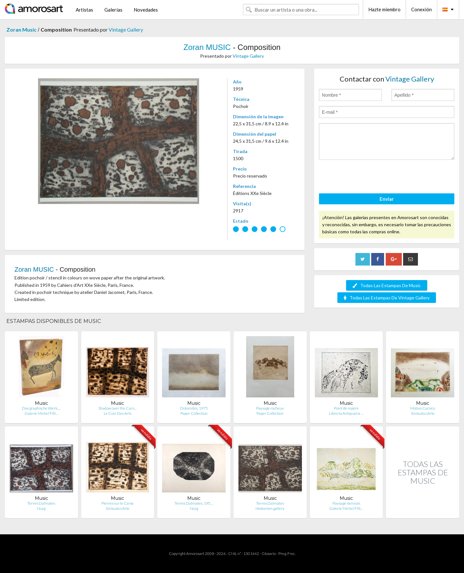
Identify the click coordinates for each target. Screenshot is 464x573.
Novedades (146, 10)
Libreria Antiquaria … (346, 413)
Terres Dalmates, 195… (194, 503)
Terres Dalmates (41, 503)
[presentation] (368, 177)
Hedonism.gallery (270, 508)
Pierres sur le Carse (118, 503)
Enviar (387, 199)
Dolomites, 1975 (194, 408)
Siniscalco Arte (423, 413)
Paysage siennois (346, 503)
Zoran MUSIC (207, 47)
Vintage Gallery (126, 29)
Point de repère (346, 408)
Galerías (113, 10)
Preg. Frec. (286, 553)
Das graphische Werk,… (41, 408)
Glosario (269, 553)
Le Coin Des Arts (117, 413)
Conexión (421, 9)
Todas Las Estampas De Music (387, 285)
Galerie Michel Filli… (41, 413)
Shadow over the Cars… (117, 408)
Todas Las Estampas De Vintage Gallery (387, 297)
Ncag (41, 508)
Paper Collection (194, 413)
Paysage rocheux (270, 408)
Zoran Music (21, 29)
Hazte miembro (384, 9)
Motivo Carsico (422, 408)
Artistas (84, 10)
